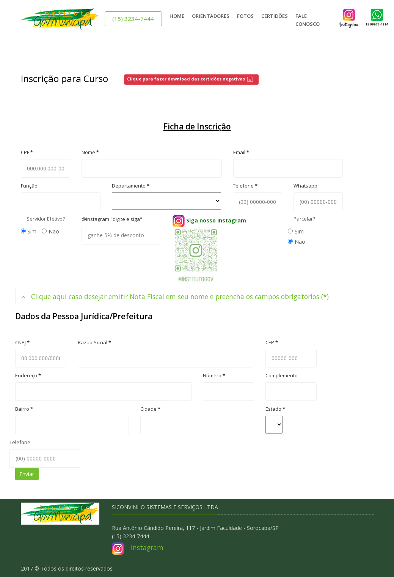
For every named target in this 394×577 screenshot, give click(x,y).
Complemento (281, 375)
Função (29, 185)
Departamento (130, 185)
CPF (27, 152)
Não (50, 231)
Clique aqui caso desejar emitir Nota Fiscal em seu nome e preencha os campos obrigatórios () (175, 296)
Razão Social (94, 342)
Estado (275, 408)
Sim (29, 231)
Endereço (28, 375)
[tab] (197, 297)
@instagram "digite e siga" (112, 219)
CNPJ (22, 342)
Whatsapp (305, 185)
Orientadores (210, 16)
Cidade (150, 408)
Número (214, 375)
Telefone (245, 185)
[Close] (377, 53)
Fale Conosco (307, 20)
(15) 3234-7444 (133, 18)
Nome (90, 152)
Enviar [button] (26, 474)
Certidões (274, 16)
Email (241, 152)
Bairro (24, 408)
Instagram (147, 547)
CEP (271, 342)
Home (177, 16)
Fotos (245, 16)
